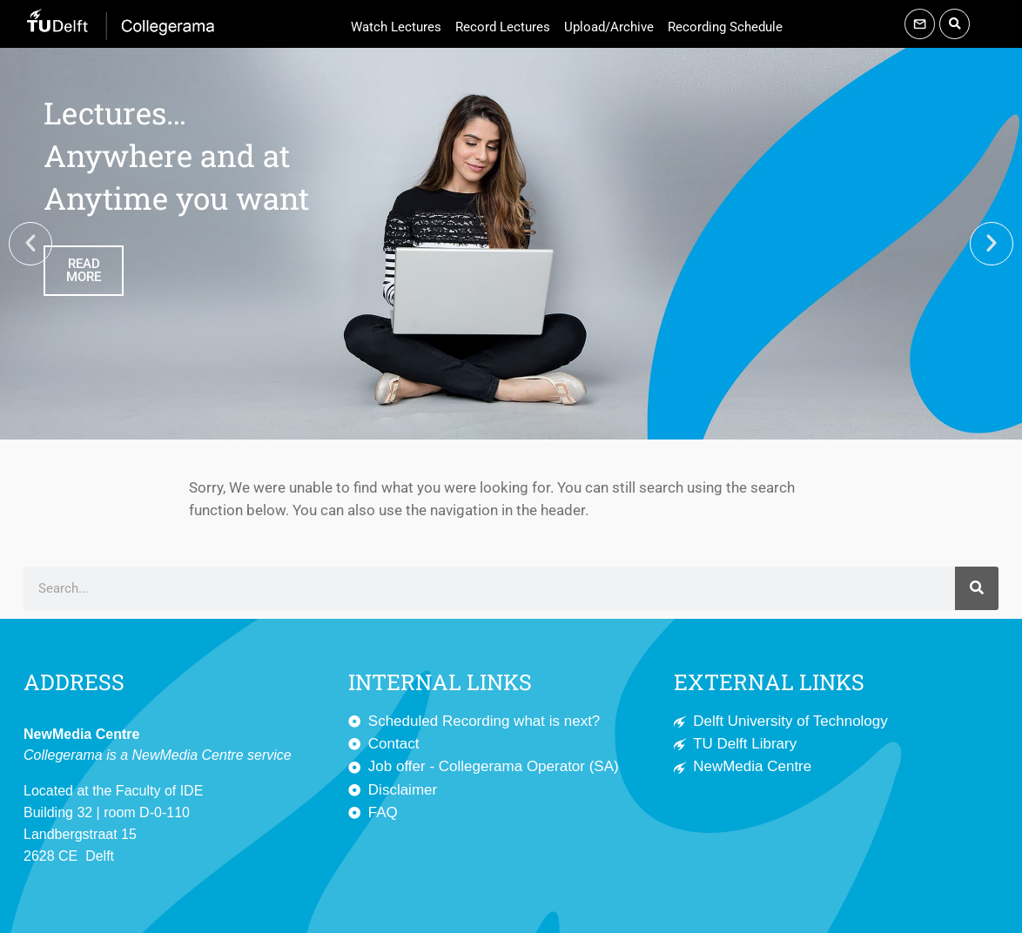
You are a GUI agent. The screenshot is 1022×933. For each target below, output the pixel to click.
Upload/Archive (609, 27)
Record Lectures (502, 27)
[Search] (976, 588)
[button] (954, 24)
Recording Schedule (725, 27)
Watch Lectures (396, 27)
